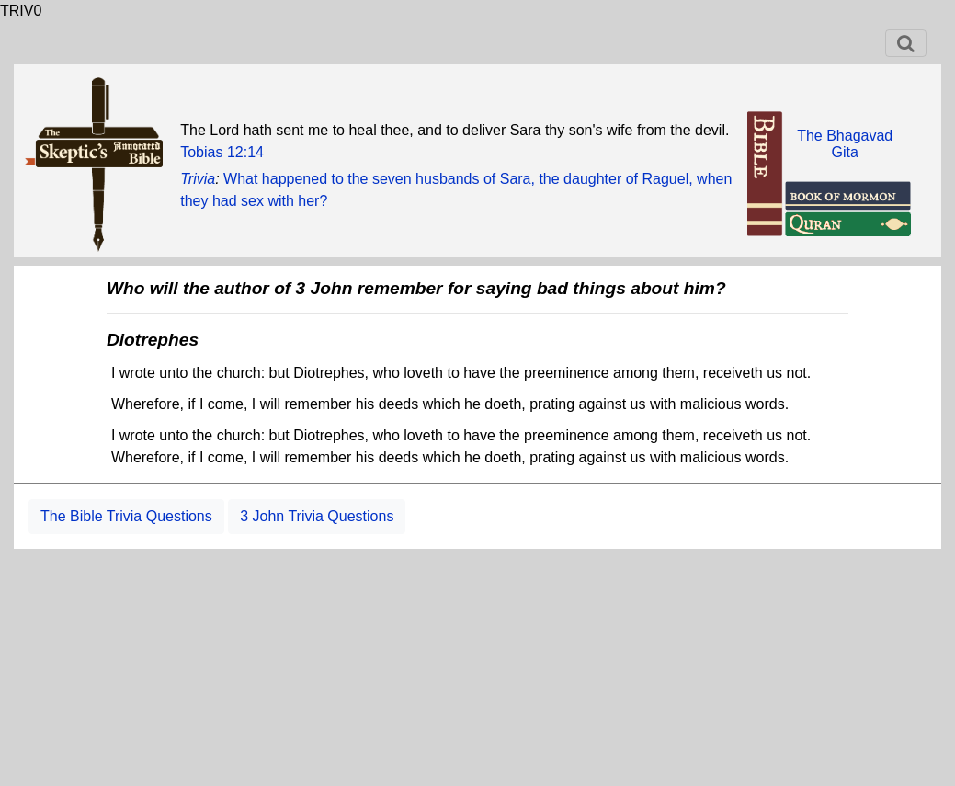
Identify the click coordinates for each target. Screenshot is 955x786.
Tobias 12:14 (222, 152)
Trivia (197, 179)
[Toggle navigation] (906, 43)
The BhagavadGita (844, 144)
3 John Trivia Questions (316, 516)
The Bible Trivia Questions (126, 516)
